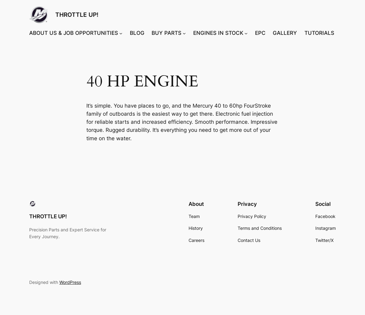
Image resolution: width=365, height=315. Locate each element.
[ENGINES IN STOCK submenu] (246, 33)
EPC (260, 33)
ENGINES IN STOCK (218, 33)
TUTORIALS (319, 33)
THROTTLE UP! (76, 14)
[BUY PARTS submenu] (184, 33)
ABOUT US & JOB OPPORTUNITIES (73, 33)
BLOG (137, 33)
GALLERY (285, 33)
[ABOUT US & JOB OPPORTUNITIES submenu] (120, 33)
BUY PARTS (166, 33)
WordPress (70, 282)
